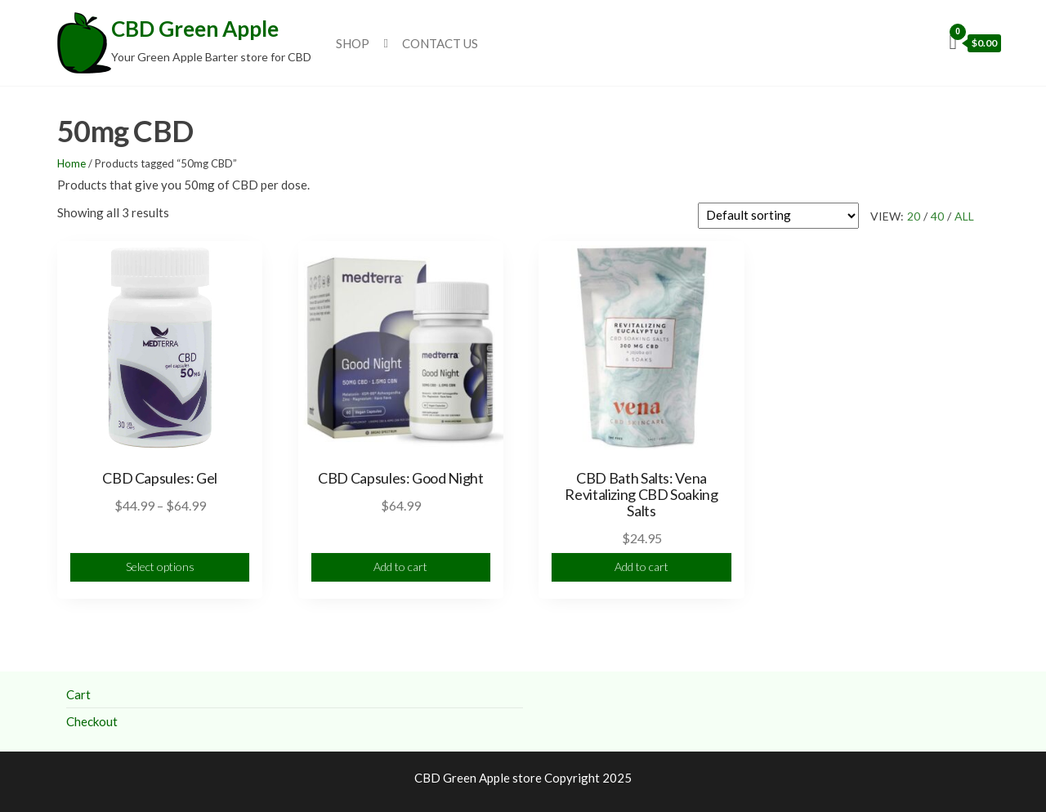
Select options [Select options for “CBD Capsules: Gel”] (160, 566)
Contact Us (440, 43)
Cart (78, 694)
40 (937, 216)
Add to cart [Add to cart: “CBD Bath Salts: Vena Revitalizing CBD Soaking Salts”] (641, 566)
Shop (352, 43)
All (964, 216)
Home (71, 163)
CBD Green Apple (195, 29)
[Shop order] (778, 216)
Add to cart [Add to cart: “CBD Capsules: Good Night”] (400, 566)
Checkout (92, 721)
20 (913, 216)
